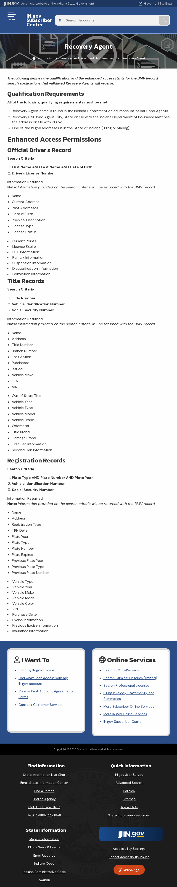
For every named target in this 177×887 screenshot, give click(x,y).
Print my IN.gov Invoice (36, 662)
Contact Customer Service (40, 699)
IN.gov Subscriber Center (52, 16)
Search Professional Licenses (127, 678)
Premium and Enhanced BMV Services (87, 50)
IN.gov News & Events (44, 843)
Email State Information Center (44, 778)
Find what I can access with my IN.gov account (44, 673)
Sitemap (129, 794)
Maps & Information (44, 835)
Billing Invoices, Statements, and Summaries (129, 689)
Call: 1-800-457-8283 (44, 803)
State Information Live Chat (44, 770)
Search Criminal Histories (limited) (131, 670)
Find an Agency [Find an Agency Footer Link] (44, 794)
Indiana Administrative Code (44, 867)
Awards (44, 875)
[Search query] (149, 16)
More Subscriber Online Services (129, 701)
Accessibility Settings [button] (129, 844)
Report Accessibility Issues (129, 852)
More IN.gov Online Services (126, 709)
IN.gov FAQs (129, 803)
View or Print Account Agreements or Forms (47, 688)
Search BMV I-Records (121, 662)
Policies (129, 786)
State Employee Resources (129, 811)
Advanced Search (129, 778)
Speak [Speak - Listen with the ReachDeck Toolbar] (128, 865)
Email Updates (44, 851)
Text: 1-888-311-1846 (44, 811)
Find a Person (44, 786)
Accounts (45, 50)
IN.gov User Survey (129, 770)
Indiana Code (44, 859)
